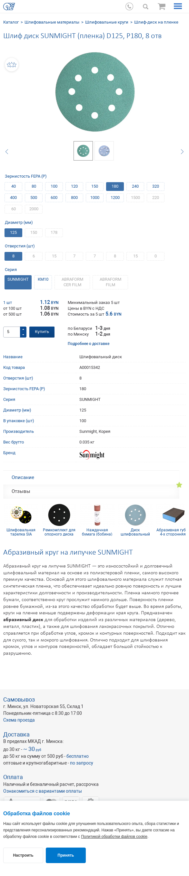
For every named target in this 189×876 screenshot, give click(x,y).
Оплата (13, 777)
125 (13, 232)
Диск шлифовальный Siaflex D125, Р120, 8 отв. (135, 532)
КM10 (43, 279)
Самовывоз (19, 699)
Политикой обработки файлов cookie (114, 836)
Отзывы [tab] (21, 491)
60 (13, 208)
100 (54, 186)
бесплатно (77, 756)
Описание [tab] (23, 477)
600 (54, 197)
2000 (33, 208)
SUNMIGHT (18, 279)
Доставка (16, 734)
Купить (42, 331)
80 (34, 186)
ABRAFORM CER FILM (72, 282)
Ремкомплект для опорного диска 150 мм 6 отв (59, 532)
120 (74, 186)
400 (13, 197)
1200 (115, 197)
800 (74, 197)
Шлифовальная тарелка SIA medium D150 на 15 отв (21, 532)
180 (115, 186)
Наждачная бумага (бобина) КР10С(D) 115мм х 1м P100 (97, 532)
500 (33, 197)
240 (135, 186)
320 (155, 186)
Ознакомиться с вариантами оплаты (42, 791)
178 (54, 232)
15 (54, 256)
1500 (135, 197)
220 (155, 197)
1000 (94, 197)
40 (13, 186)
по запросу (81, 763)
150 (94, 186)
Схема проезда (19, 720)
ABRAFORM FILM (110, 282)
